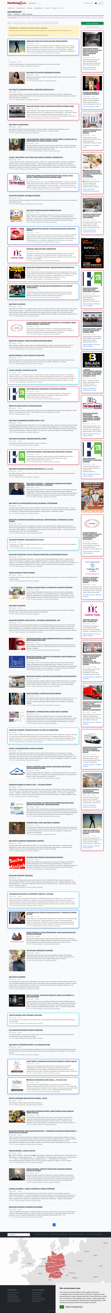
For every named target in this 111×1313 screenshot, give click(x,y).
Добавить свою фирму (13, 1301)
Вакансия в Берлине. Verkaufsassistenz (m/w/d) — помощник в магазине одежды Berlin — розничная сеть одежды (43, 1131)
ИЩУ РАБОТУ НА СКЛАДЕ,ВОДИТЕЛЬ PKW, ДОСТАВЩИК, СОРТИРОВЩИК (33, 503)
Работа (47, 8)
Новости (11, 8)
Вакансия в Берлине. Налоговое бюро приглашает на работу (50, 452)
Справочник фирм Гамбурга (41, 1234)
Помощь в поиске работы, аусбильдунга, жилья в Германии (49, 587)
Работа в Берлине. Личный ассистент (23, 370)
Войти (100, 3)
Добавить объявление (92, 23)
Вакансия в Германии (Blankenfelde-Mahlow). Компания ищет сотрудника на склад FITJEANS (41, 520)
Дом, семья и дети (37, 1294)
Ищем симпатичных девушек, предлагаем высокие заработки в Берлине (51, 229)
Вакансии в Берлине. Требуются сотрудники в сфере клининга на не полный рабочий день (51, 657)
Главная (9, 14)
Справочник (20, 8)
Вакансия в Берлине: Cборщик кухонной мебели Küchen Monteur (51, 676)
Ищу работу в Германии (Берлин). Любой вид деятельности (31, 90)
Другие (98, 106)
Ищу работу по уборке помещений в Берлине (43, 72)
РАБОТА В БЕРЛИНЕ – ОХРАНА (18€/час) (22, 1151)
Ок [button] (62, 1307)
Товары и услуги (11, 1294)
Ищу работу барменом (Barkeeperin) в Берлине (26, 841)
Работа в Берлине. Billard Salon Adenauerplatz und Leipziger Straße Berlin (49, 286)
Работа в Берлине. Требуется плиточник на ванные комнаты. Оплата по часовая (49, 1169)
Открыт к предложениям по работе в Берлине (26, 748)
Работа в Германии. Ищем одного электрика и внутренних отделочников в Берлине (48, 767)
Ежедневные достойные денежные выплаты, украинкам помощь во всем (52, 913)
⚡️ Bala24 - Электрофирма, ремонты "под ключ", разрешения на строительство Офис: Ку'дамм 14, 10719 (92, 373)
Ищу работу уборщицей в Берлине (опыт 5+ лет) (27, 420)
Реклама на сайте (88, 3)
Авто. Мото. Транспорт (89, 594)
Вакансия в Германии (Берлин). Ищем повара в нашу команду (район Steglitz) (50, 1112)
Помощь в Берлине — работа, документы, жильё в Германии (32, 1189)
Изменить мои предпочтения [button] (74, 1307)
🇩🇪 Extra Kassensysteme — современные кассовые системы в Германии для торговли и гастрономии (92, 174)
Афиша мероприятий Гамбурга (58, 1234)
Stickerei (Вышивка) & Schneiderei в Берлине (91, 93)
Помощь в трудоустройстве (34, 23)
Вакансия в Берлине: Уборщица (21, 875)
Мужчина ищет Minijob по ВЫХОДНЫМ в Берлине (44, 857)
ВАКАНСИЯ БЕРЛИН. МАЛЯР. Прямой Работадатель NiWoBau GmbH (50, 106)
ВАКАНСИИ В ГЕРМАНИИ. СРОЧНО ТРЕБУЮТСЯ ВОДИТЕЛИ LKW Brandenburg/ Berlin (38, 554)
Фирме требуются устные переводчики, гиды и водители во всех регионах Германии (51, 933)
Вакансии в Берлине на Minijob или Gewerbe (26, 1207)
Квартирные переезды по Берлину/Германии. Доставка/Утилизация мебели (92, 749)
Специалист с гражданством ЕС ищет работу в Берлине (47, 712)
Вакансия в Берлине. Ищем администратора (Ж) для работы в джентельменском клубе (49, 639)
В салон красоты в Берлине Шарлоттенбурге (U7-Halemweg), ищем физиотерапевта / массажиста (51, 323)
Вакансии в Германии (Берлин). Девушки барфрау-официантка (50, 267)
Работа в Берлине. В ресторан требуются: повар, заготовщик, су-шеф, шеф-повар (50, 996)
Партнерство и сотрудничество (91, 191)
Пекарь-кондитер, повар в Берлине (22, 573)
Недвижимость (87, 145)
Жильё (54, 8)
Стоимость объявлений (92, 27)
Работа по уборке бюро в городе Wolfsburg (25, 406)
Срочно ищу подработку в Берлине (39, 950)
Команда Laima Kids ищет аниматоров (41, 249)
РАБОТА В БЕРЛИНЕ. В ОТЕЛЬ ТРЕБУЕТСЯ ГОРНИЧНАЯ (26, 355)
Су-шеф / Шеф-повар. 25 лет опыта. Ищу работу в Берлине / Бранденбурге (36, 157)
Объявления (38, 8)
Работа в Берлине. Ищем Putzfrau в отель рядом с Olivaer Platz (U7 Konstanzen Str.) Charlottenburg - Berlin (51, 140)
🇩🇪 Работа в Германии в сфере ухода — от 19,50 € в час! (47, 1080)
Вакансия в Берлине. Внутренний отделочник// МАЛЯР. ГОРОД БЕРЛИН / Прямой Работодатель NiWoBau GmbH (50, 176)
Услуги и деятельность (89, 106)
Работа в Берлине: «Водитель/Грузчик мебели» (43, 693)
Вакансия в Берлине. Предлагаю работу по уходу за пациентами (33, 730)
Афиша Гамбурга (36, 1301)
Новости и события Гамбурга (76, 1234)
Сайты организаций (12, 1296)
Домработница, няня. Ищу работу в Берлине (43, 823)
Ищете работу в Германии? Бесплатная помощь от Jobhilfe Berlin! (52, 1061)
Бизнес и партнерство (89, 189)
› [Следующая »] (59, 1225)
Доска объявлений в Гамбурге (94, 1234)
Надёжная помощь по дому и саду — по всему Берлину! (30, 785)
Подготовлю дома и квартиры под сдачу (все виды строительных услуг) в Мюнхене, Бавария (92, 52)
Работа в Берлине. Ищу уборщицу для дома (25, 1015)
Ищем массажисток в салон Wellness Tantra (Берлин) (47, 41)
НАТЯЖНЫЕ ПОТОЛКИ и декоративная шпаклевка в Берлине (91, 791)
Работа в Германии (27, 14)
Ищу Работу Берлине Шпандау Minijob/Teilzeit (43, 210)
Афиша (29, 8)
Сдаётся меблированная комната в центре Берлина (92, 131)
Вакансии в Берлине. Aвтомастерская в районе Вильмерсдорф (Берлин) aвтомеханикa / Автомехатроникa (50, 803)
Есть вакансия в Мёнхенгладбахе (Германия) (26, 1030)
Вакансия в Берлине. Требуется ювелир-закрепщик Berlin (30, 341)
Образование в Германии (39, 1299)
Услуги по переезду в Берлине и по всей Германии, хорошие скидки (91, 580)
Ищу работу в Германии (19, 23)
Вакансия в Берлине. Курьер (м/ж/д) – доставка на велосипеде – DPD (34, 620)
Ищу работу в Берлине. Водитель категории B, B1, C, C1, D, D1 (31, 469)
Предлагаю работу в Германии (50, 23)
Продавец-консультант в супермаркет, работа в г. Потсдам (31, 894)
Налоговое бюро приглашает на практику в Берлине (46, 389)
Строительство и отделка (89, 69)
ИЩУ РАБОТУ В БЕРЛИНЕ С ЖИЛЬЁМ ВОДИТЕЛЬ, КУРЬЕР (28, 439)
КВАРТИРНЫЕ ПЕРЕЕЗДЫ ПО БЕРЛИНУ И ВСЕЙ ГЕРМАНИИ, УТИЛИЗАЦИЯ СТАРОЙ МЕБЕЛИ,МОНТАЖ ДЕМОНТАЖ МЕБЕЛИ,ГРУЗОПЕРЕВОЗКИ (92, 706)
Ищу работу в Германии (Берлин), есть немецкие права (29, 1045)
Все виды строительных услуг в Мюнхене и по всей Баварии (92, 215)
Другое (10, 23)
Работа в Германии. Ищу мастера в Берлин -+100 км (28, 1098)
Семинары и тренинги (38, 1298)
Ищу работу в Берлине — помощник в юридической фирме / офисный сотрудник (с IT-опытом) (49, 484)
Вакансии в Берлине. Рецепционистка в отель (26, 540)
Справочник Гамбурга (13, 1292)
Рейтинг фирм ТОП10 (13, 1298)
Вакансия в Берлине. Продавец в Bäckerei (24, 196)
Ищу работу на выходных (19, 124)
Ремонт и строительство (89, 67)
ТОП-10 (61, 8)
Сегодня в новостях (37, 1292)
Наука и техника (36, 1296)
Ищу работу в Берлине (17, 304)
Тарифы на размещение (13, 1299)
